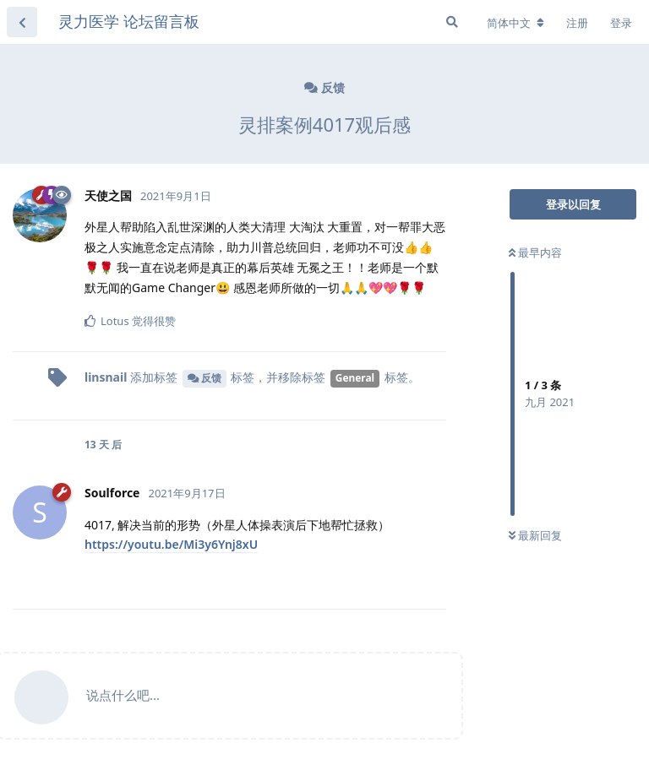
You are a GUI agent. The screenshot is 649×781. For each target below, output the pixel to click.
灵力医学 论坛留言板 (128, 21)
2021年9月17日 (186, 493)
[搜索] (452, 22)
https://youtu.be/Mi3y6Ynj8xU (171, 544)
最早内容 (535, 252)
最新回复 (535, 535)
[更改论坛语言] (515, 23)
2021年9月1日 (175, 195)
